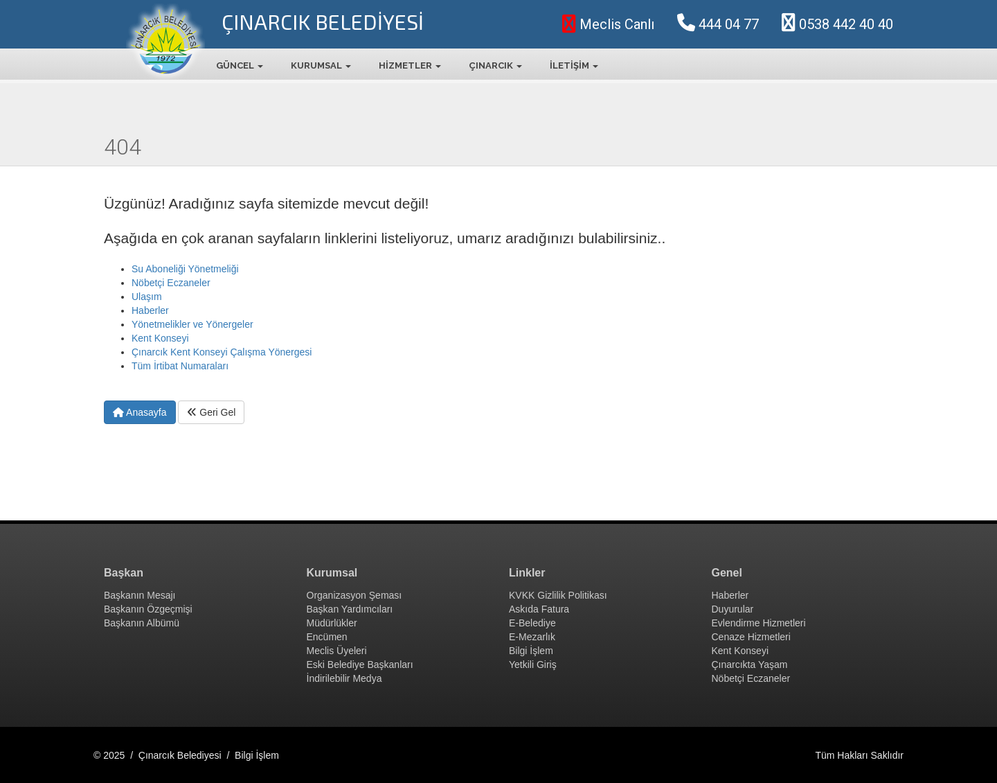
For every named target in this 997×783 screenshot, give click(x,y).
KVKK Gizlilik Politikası (558, 595)
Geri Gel (211, 412)
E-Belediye (532, 622)
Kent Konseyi (160, 338)
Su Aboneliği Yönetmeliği (185, 268)
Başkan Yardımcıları (350, 609)
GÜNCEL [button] (239, 65)
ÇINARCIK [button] (495, 65)
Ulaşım (147, 296)
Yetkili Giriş (533, 664)
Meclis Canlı (608, 24)
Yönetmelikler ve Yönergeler (192, 324)
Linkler (527, 573)
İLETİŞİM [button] (574, 65)
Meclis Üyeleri (337, 650)
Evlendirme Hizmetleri (759, 622)
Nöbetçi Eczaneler (171, 282)
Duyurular (733, 609)
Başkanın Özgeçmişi (148, 609)
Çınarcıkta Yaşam (750, 664)
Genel (727, 573)
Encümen (327, 636)
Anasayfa (140, 412)
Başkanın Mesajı (140, 595)
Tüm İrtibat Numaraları (180, 365)
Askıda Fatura (539, 609)
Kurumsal (332, 573)
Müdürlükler (332, 622)
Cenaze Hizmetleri (751, 636)
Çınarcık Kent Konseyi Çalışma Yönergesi (222, 352)
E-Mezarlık (532, 636)
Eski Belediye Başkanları (360, 664)
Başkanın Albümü (141, 622)
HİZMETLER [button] (410, 65)
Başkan (123, 573)
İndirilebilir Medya (344, 678)
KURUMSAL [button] (321, 65)
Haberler (150, 310)
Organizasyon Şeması (354, 595)
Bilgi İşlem (531, 650)
